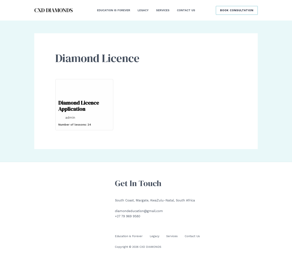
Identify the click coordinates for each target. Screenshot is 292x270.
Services (172, 236)
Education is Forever (129, 236)
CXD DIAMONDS (53, 10)
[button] (237, 10)
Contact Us (192, 236)
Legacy (154, 236)
